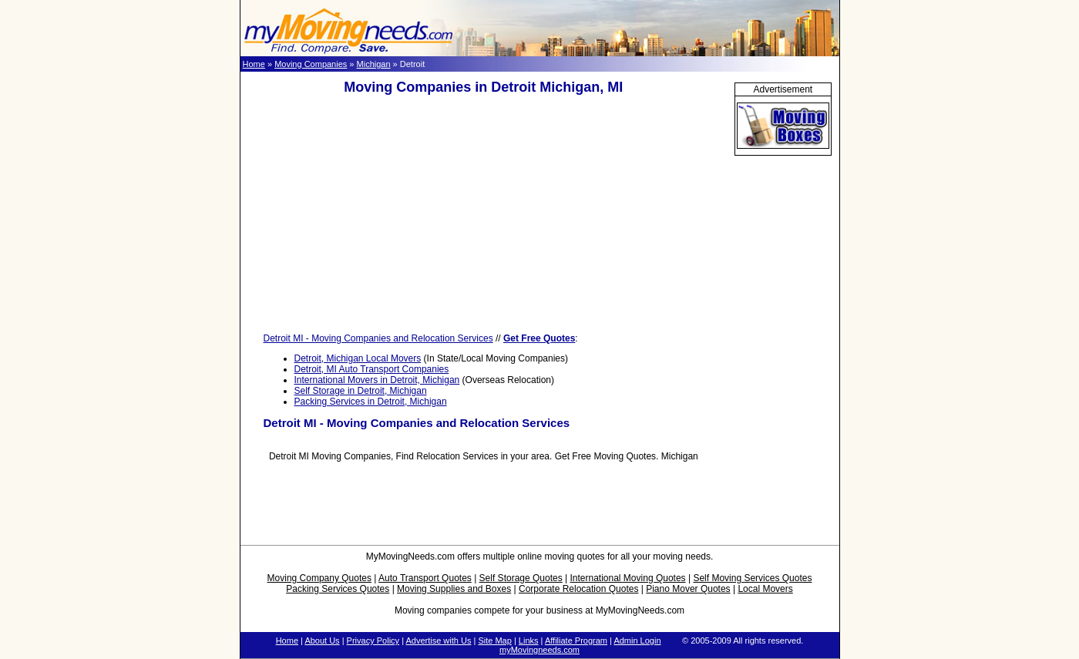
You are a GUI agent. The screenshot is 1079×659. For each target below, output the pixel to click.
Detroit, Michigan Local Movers (358, 358)
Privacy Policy (373, 640)
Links (529, 640)
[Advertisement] (483, 214)
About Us (321, 640)
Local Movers (765, 588)
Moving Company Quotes (319, 578)
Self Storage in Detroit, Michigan (360, 390)
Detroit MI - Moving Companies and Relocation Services (378, 338)
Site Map (494, 640)
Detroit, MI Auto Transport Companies (371, 369)
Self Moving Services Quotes (752, 578)
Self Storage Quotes (521, 578)
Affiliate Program (576, 640)
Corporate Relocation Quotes (578, 588)
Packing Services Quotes (337, 588)
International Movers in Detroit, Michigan (377, 380)
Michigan (374, 64)
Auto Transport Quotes (425, 578)
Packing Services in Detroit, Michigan (370, 401)
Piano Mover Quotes (688, 588)
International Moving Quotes (627, 578)
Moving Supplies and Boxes (454, 588)
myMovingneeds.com (539, 649)
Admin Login (637, 640)
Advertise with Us (438, 640)
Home (254, 64)
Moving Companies (310, 64)
